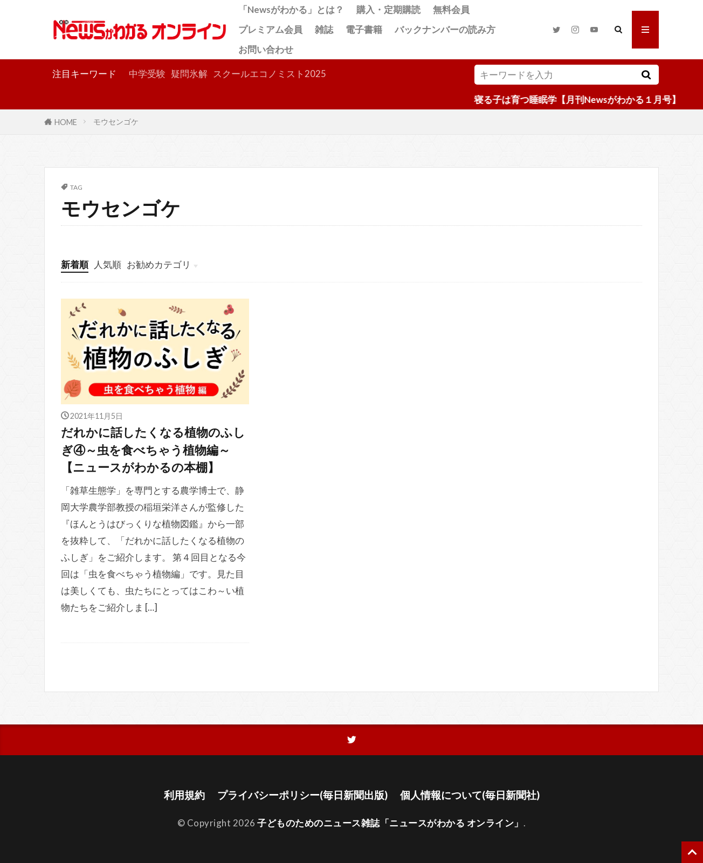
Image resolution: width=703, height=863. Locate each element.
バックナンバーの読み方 (445, 29)
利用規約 (184, 795)
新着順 (74, 264)
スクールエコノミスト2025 (269, 73)
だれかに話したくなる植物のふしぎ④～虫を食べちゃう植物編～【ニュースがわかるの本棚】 (153, 449)
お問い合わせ (265, 49)
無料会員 (451, 9)
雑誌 (324, 29)
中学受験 (147, 73)
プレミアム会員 (270, 29)
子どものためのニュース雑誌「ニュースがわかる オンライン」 (390, 823)
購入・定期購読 (388, 9)
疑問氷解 (189, 73)
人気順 (107, 264)
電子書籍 (364, 29)
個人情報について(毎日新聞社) (470, 795)
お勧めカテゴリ (159, 264)
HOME (65, 122)
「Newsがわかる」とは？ (291, 9)
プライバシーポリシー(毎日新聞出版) (302, 795)
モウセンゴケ (116, 121)
